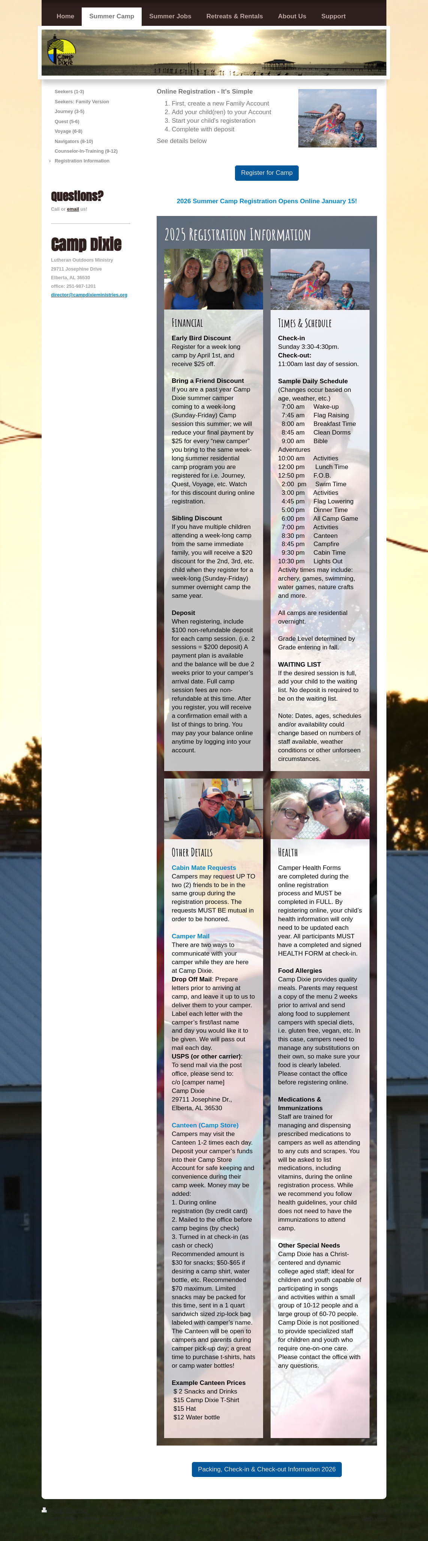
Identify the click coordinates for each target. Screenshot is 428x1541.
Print (52, 1510)
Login (379, 1510)
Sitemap (76, 1510)
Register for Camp (267, 172)
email (73, 209)
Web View (373, 1518)
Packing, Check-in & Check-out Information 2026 (267, 1469)
